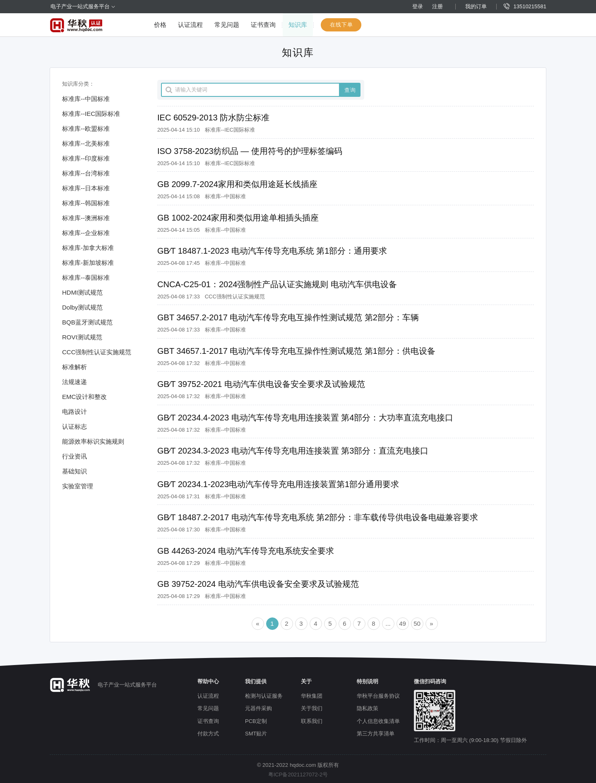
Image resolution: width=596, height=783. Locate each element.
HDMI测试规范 (82, 292)
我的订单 (476, 6)
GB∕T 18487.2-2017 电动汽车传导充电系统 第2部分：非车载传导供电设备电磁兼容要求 (317, 517)
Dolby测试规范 (82, 307)
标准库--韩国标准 (86, 203)
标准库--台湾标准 (86, 173)
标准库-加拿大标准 (88, 247)
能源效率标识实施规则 (93, 441)
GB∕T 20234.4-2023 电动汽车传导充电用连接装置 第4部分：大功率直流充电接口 (305, 417)
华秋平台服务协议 (378, 696)
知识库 (297, 24)
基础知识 (74, 471)
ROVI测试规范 (82, 337)
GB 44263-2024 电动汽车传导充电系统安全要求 (245, 550)
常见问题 (226, 24)
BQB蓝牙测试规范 (87, 322)
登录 (417, 6)
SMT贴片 (256, 733)
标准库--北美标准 (86, 143)
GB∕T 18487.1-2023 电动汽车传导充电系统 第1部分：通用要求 (272, 250)
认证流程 (190, 24)
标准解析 (74, 366)
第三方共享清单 (375, 733)
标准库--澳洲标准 (86, 217)
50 (417, 623)
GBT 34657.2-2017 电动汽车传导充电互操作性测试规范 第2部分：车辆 (288, 317)
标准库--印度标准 (86, 158)
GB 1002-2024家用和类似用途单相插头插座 (238, 217)
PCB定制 (256, 721)
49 (402, 623)
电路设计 (74, 411)
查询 (350, 90)
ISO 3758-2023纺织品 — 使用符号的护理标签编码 (249, 151)
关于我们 (311, 708)
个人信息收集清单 (378, 721)
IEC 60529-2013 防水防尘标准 (213, 117)
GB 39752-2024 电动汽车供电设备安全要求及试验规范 (258, 583)
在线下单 (341, 25)
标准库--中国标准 (86, 98)
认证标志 (74, 426)
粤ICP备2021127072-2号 (298, 774)
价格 (160, 24)
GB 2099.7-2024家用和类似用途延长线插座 (237, 184)
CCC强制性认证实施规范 (97, 351)
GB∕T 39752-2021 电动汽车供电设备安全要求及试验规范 (261, 384)
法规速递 (74, 381)
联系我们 (311, 721)
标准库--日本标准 (86, 188)
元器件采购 (258, 708)
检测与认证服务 (264, 696)
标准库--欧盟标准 (86, 128)
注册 (437, 6)
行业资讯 (74, 456)
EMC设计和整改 (84, 396)
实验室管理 (77, 486)
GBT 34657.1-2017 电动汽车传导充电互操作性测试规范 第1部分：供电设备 (296, 350)
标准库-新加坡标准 (88, 262)
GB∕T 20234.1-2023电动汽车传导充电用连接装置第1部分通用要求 (278, 484)
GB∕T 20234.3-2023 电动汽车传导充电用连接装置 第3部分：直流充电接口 (292, 450)
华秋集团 (311, 696)
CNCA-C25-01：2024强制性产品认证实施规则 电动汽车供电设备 (277, 284)
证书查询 (263, 24)
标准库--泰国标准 (86, 277)
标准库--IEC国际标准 (91, 113)
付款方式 (208, 733)
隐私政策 (367, 708)
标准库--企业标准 (86, 232)
